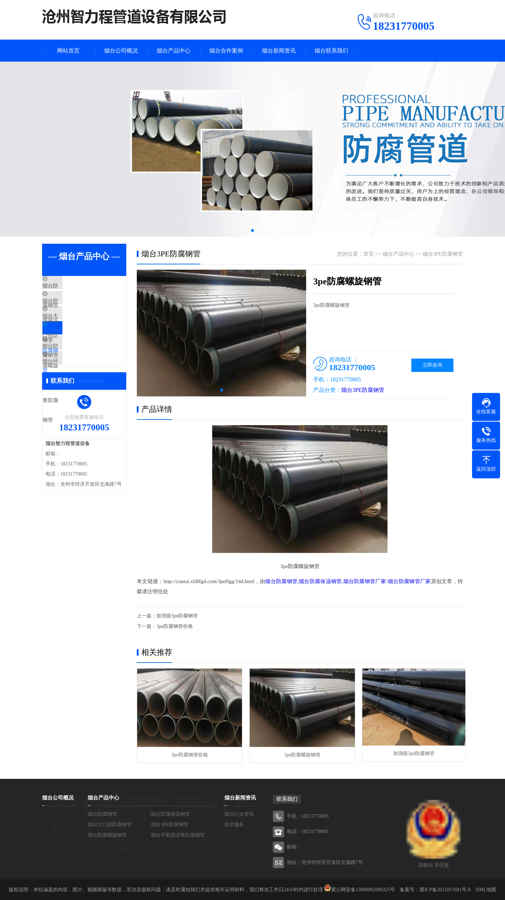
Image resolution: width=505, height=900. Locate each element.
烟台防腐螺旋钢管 (80, 370)
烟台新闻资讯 (279, 51)
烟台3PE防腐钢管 (79, 349)
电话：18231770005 (308, 831)
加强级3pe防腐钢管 (177, 616)
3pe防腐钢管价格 (174, 626)
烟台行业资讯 (239, 813)
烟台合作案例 (226, 51)
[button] (252, 231)
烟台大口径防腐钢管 (82, 328)
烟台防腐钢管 (74, 287)
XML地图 (486, 889)
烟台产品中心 (173, 51)
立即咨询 (432, 365)
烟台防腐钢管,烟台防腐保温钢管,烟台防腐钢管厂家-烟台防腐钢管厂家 (348, 582)
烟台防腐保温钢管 (80, 308)
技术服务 (234, 824)
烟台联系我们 (331, 51)
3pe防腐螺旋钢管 (299, 754)
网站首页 (68, 51)
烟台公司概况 (121, 51)
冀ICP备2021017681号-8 (444, 889)
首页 (368, 254)
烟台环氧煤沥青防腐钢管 (87, 390)
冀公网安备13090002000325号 (363, 889)
